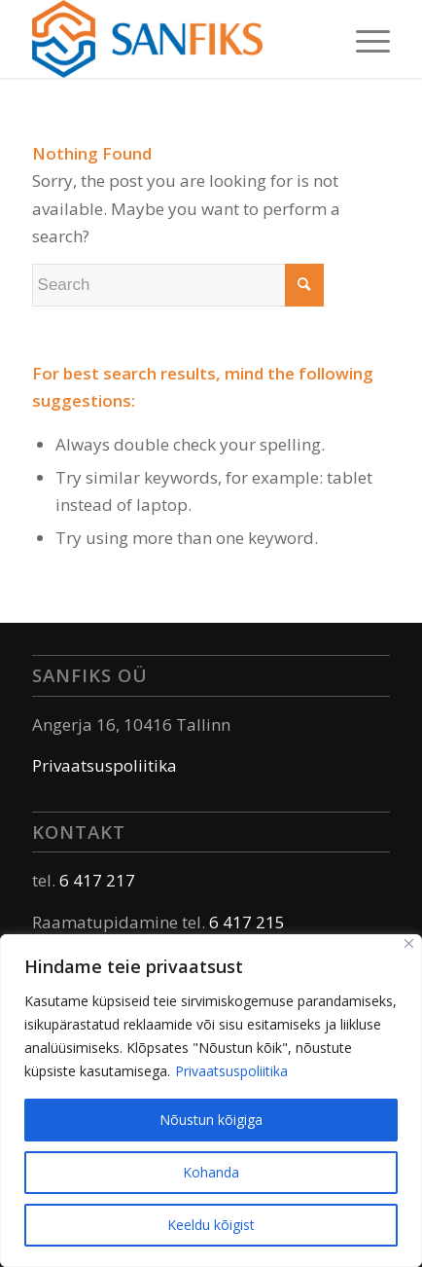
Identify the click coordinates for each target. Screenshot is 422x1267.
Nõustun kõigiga (211, 1119)
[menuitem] (363, 39)
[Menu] (363, 39)
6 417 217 (97, 880)
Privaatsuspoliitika (231, 1071)
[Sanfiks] (175, 39)
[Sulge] (408, 943)
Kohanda (211, 1172)
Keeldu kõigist (211, 1224)
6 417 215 (247, 922)
